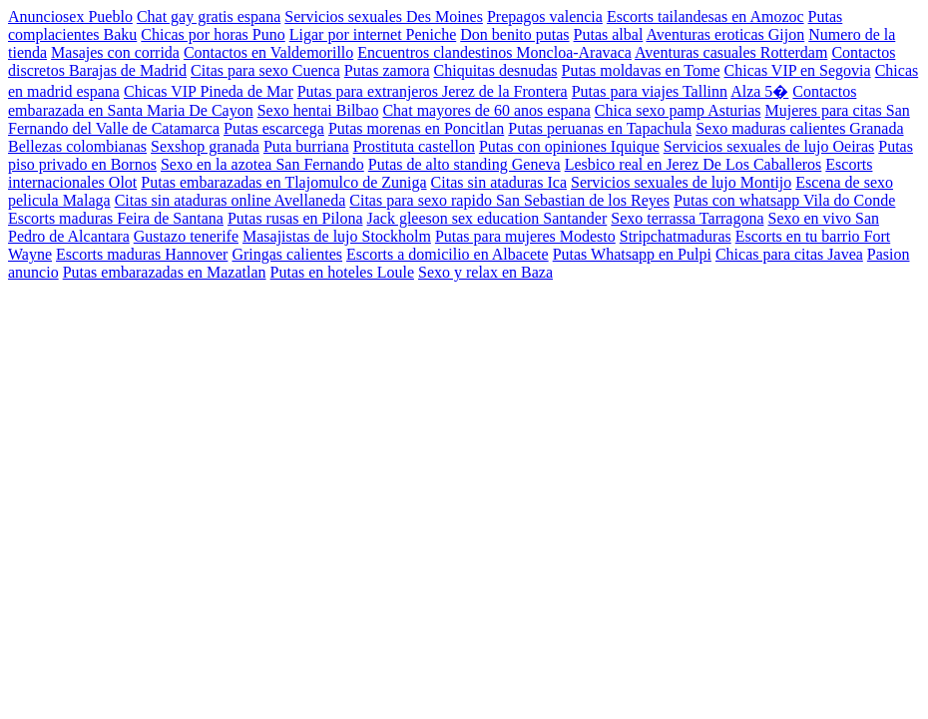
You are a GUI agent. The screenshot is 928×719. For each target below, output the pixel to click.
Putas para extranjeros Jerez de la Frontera (432, 91)
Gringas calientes (287, 254)
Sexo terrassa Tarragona (687, 218)
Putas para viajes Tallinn (649, 91)
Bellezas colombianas (77, 146)
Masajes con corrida (115, 52)
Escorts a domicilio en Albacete (447, 254)
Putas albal (609, 34)
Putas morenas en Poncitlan (416, 128)
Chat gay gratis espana (208, 16)
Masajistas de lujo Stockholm (336, 236)
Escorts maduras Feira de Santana (116, 218)
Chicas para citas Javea (789, 254)
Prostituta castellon (414, 146)
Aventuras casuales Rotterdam (731, 52)
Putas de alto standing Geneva (464, 164)
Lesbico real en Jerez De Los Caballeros (693, 164)
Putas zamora (387, 70)
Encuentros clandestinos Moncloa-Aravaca (494, 52)
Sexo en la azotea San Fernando (262, 164)
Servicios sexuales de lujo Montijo (681, 182)
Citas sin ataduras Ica (499, 182)
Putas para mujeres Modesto (525, 236)
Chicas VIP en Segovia (797, 70)
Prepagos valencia (545, 16)
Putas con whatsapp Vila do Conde (784, 200)
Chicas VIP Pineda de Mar (208, 91)
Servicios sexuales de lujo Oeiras (769, 146)
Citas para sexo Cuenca (265, 70)
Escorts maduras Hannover (142, 254)
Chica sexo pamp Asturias (678, 110)
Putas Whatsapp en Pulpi (632, 254)
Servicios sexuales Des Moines (383, 16)
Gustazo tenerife (186, 236)
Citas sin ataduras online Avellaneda (230, 200)
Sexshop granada (205, 146)
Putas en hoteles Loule (342, 272)
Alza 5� (759, 91)
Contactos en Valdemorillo (268, 52)
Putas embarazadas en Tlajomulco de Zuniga (283, 182)
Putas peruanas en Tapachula (600, 128)
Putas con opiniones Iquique (569, 146)
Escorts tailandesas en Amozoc (705, 16)
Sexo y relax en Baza (485, 272)
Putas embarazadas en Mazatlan (164, 272)
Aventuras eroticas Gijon (725, 34)
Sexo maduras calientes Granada (799, 128)
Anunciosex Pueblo (70, 16)
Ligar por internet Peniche (373, 34)
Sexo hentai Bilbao (318, 110)
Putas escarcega (274, 128)
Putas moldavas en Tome (641, 70)
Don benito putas (514, 34)
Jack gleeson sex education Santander (486, 218)
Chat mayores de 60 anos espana (486, 110)
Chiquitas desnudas (496, 70)
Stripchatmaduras (675, 236)
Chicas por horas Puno (212, 34)
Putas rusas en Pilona (295, 218)
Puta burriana (306, 146)
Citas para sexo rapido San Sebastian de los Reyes (509, 200)
